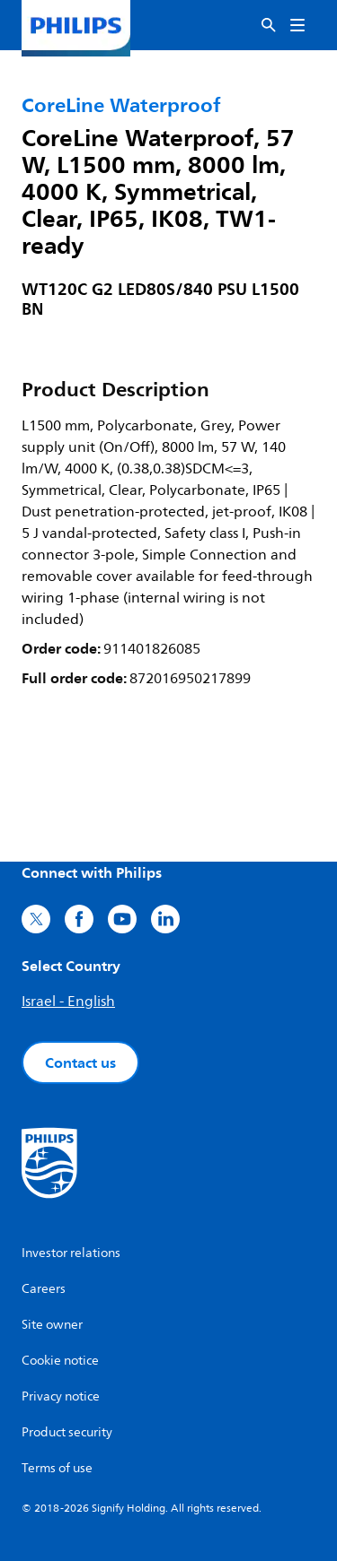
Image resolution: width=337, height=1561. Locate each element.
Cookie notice (60, 1360)
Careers (44, 1289)
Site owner (52, 1324)
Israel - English (68, 1001)
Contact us (80, 1062)
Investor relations (71, 1253)
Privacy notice (61, 1396)
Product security (67, 1432)
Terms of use (57, 1468)
